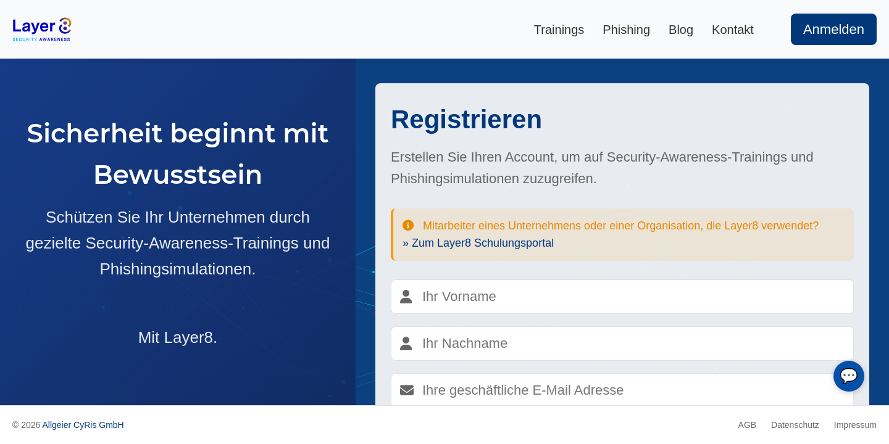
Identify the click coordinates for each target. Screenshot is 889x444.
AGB (747, 425)
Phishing (626, 29)
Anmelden (833, 29)
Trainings (559, 29)
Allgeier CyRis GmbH (82, 425)
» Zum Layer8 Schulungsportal (478, 243)
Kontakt (733, 29)
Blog (681, 29)
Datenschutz (795, 425)
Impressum (855, 425)
